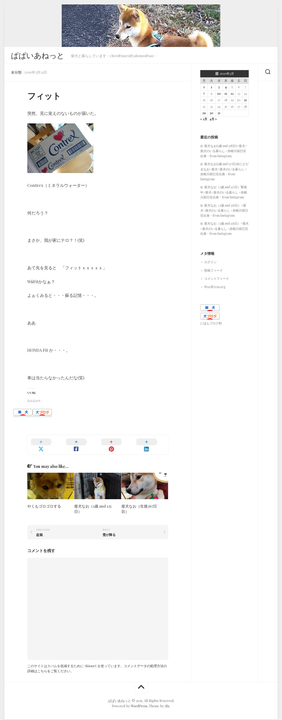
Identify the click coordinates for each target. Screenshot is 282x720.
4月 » (213, 120)
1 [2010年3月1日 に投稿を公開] (204, 88)
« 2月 (203, 120)
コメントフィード (216, 280)
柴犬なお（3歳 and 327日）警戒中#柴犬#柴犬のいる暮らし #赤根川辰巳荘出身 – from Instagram (223, 193)
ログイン (210, 263)
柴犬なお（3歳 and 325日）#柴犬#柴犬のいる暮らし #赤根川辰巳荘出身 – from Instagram (224, 230)
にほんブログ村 (211, 324)
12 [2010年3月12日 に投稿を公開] (232, 95)
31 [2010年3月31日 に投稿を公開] (218, 114)
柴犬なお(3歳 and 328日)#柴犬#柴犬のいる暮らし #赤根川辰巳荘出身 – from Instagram (223, 152)
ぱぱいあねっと (39, 55)
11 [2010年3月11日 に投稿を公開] (225, 95)
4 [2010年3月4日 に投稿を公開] (226, 88)
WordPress (139, 702)
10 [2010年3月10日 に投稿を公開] (219, 95)
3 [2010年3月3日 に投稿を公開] (219, 88)
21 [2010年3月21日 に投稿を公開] (245, 101)
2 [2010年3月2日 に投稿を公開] (211, 88)
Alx (167, 702)
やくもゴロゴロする (44, 502)
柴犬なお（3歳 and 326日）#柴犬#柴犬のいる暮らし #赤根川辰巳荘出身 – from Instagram (224, 212)
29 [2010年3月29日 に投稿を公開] (204, 114)
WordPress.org (214, 288)
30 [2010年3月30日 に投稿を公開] (211, 114)
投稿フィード (213, 272)
